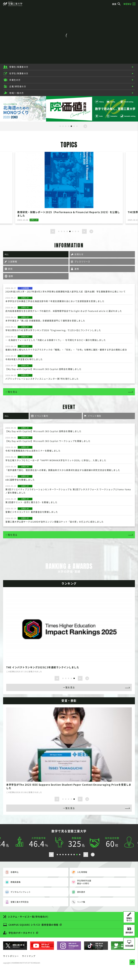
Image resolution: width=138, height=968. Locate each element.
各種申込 (12, 872)
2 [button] (63, 126)
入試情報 (12, 261)
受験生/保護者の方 (18, 66)
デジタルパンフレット (18, 892)
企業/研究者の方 (17, 86)
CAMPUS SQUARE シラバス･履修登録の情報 (33, 924)
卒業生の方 (15, 79)
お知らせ (78, 254)
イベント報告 (94, 415)
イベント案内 (41, 415)
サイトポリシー (11, 955)
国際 (11, 276)
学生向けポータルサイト (22, 932)
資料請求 (78, 892)
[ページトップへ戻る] (132, 962)
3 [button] (65, 126)
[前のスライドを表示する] (52, 231)
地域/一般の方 (16, 92)
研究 (10, 268)
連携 (76, 268)
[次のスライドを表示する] (84, 231)
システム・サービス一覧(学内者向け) (28, 916)
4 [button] (68, 126)
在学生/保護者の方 (18, 73)
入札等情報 (79, 872)
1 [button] (60, 126)
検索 (116, 3)
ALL (7, 254)
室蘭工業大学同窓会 (17, 902)
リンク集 (78, 902)
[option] (23, 109)
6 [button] (74, 126)
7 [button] (77, 126)
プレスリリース (82, 261)
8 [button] (78, 231)
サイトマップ (29, 955)
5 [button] (71, 126)
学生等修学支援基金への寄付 (81, 882)
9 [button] (79, 854)
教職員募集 (13, 882)
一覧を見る (11, 391)
